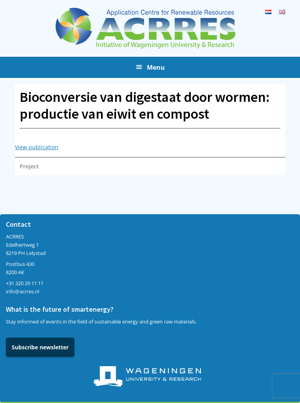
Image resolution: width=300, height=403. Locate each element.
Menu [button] (156, 67)
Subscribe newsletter (40, 347)
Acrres (150, 28)
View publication (36, 147)
